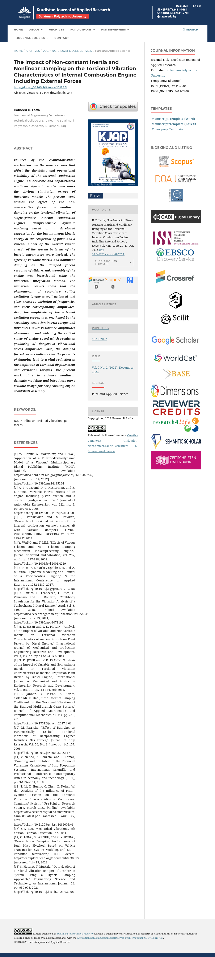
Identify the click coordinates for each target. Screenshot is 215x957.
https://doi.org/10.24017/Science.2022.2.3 (40, 87)
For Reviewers (114, 29)
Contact (61, 38)
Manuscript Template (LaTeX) (174, 124)
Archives (56, 29)
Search (190, 29)
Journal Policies (31, 38)
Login (197, 6)
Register (182, 6)
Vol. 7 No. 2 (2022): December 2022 (67, 50)
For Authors (81, 29)
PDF (96, 195)
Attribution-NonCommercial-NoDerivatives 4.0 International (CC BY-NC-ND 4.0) (120, 937)
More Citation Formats (106, 262)
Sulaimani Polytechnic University (75, 933)
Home (18, 29)
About (34, 29)
